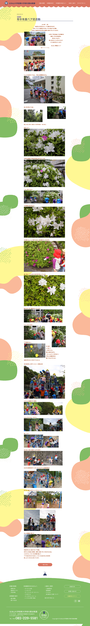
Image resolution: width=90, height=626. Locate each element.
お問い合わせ (72, 592)
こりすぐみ (28, 591)
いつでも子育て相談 (30, 599)
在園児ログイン (72, 597)
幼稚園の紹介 (50, 3)
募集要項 (48, 591)
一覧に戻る (45, 564)
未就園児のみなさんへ (30, 587)
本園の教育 (42, 3)
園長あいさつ (14, 591)
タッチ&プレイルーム (30, 597)
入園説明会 (49, 589)
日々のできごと (81, 3)
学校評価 (13, 593)
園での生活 (14, 601)
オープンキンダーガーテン (32, 593)
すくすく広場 (28, 589)
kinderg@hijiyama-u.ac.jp (17, 616)
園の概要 (13, 599)
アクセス (48, 593)
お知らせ (72, 587)
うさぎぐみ (28, 595)
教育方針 (13, 589)
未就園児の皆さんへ (61, 3)
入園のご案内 (71, 3)
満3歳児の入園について (52, 595)
